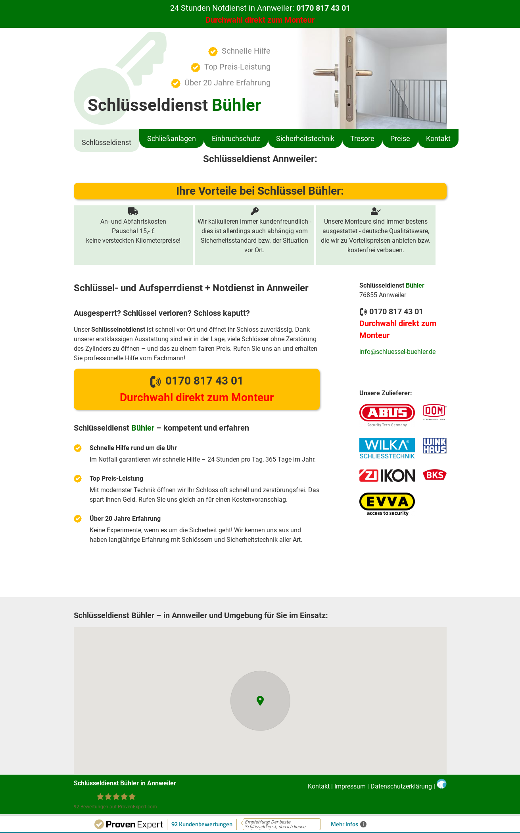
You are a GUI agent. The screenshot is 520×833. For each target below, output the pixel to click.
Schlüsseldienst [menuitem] (106, 142)
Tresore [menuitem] (362, 138)
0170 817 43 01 (197, 389)
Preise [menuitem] (400, 138)
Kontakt (319, 786)
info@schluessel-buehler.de (397, 352)
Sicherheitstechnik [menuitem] (305, 138)
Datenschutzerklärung (401, 786)
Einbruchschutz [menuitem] (236, 138)
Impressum (350, 786)
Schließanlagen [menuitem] (171, 138)
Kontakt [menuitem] (438, 138)
